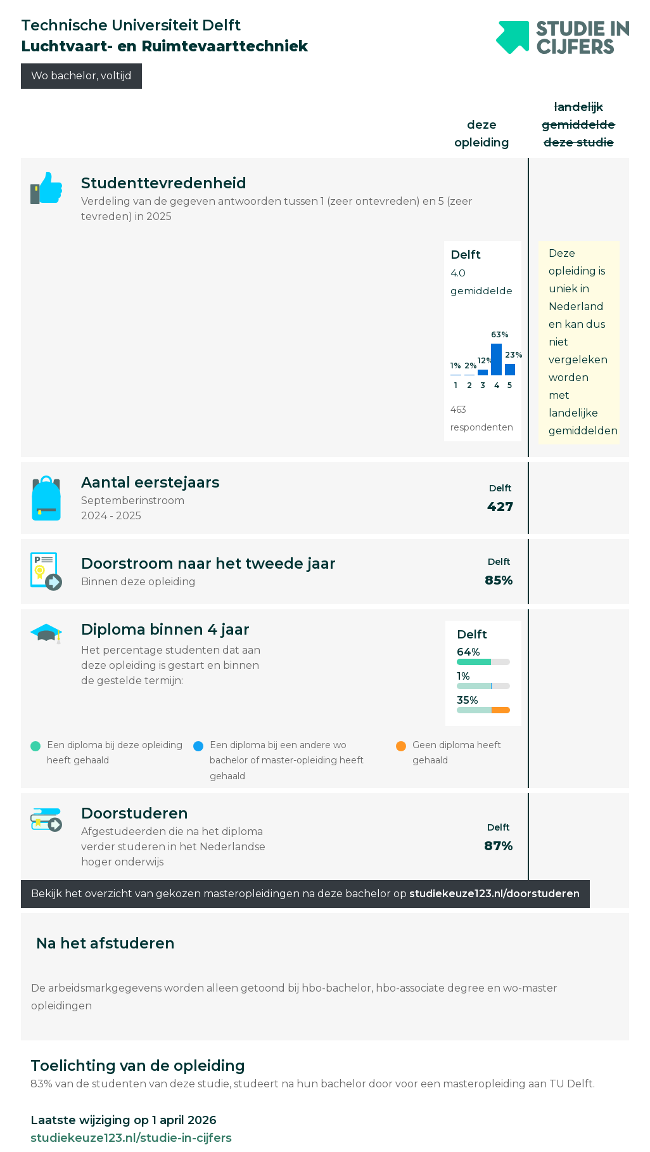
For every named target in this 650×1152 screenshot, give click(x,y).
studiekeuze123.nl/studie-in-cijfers (131, 1138)
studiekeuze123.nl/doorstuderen (494, 894)
